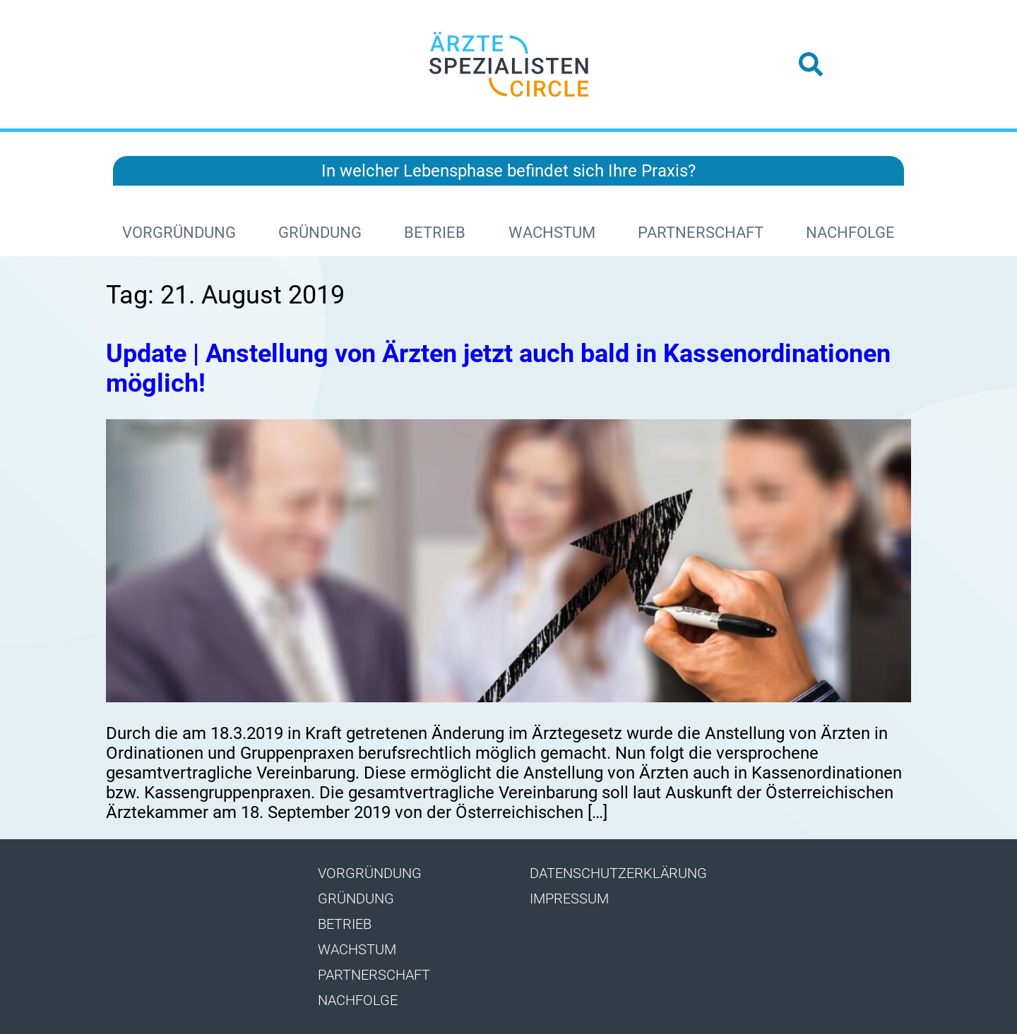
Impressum (569, 898)
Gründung (320, 232)
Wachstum (552, 232)
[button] (811, 64)
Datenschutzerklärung (618, 873)
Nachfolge (850, 232)
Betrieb (434, 232)
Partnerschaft (700, 232)
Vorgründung (179, 232)
